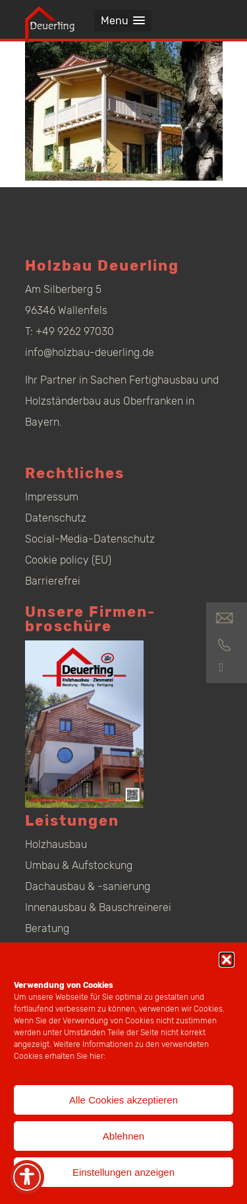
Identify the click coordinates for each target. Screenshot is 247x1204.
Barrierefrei (52, 581)
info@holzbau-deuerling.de (89, 352)
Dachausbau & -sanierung (87, 886)
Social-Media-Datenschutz (90, 539)
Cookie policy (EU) (68, 560)
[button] (226, 959)
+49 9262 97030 (75, 331)
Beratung (47, 928)
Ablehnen (123, 1136)
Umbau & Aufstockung (78, 865)
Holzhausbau (56, 844)
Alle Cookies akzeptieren (123, 1099)
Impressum (51, 497)
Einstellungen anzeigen (123, 1172)
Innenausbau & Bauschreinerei (98, 907)
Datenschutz (55, 518)
